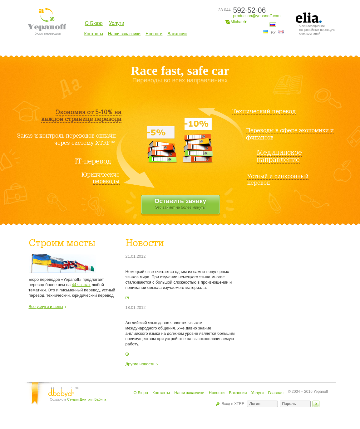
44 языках (81, 284)
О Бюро (94, 23)
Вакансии (177, 33)
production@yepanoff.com (257, 15)
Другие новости (140, 364)
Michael (236, 22)
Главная (275, 392)
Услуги (116, 23)
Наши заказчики (124, 33)
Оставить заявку (180, 203)
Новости (153, 33)
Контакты (93, 33)
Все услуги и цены (46, 306)
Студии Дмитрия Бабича (86, 399)
